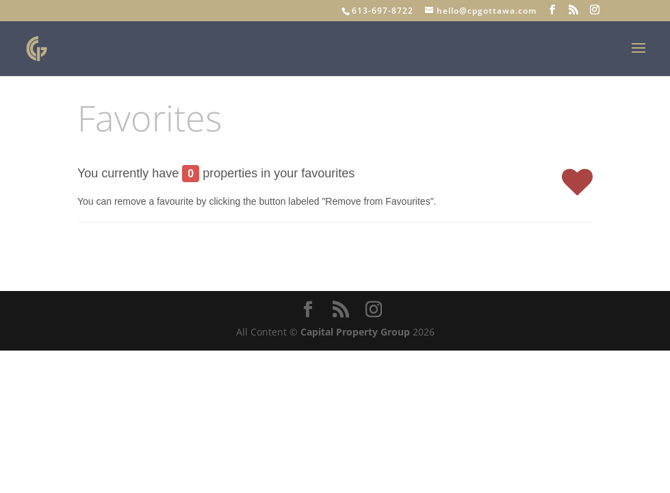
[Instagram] (595, 10)
